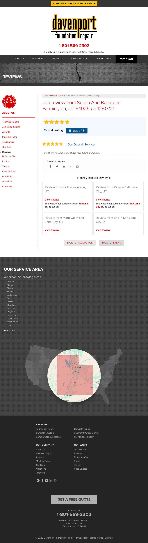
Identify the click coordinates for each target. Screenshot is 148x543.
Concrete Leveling (45, 432)
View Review (52, 199)
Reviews (6, 151)
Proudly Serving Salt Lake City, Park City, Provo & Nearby (74, 51)
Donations (7, 175)
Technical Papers (10, 121)
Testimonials (8, 141)
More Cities (10, 329)
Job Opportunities (11, 126)
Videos (5, 165)
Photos (5, 160)
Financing (7, 185)
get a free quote (74, 498)
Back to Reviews (111, 242)
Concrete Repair (82, 428)
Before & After (9, 155)
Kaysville (83, 202)
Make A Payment (80, 58)
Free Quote (128, 58)
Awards (6, 131)
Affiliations (7, 180)
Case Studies (8, 170)
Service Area (105, 58)
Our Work (37, 58)
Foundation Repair (45, 428)
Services (18, 58)
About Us (57, 58)
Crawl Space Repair (84, 436)
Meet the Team (9, 136)
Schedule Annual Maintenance (74, 3)
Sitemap (109, 537)
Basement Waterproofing (86, 432)
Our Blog (6, 146)
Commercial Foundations (48, 436)
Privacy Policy (81, 537)
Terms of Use (96, 537)
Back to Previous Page (80, 242)
